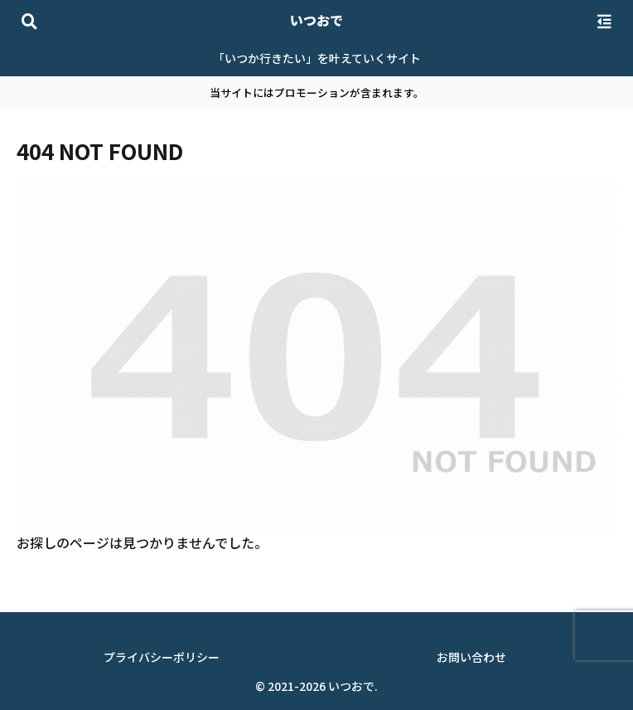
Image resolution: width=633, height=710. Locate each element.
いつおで (316, 20)
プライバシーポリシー (162, 657)
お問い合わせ (471, 657)
